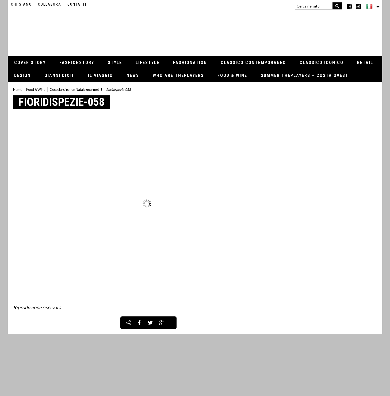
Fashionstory (76, 62)
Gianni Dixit (59, 75)
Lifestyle (147, 62)
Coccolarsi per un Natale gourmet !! (76, 90)
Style (115, 62)
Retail (365, 62)
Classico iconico (321, 62)
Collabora (49, 4)
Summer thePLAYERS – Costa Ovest (305, 75)
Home (17, 90)
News (133, 75)
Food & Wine (232, 75)
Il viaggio (100, 75)
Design (22, 75)
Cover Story (30, 62)
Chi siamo (21, 4)
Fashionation (190, 62)
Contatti (76, 4)
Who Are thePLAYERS (178, 75)
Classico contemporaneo (253, 62)
